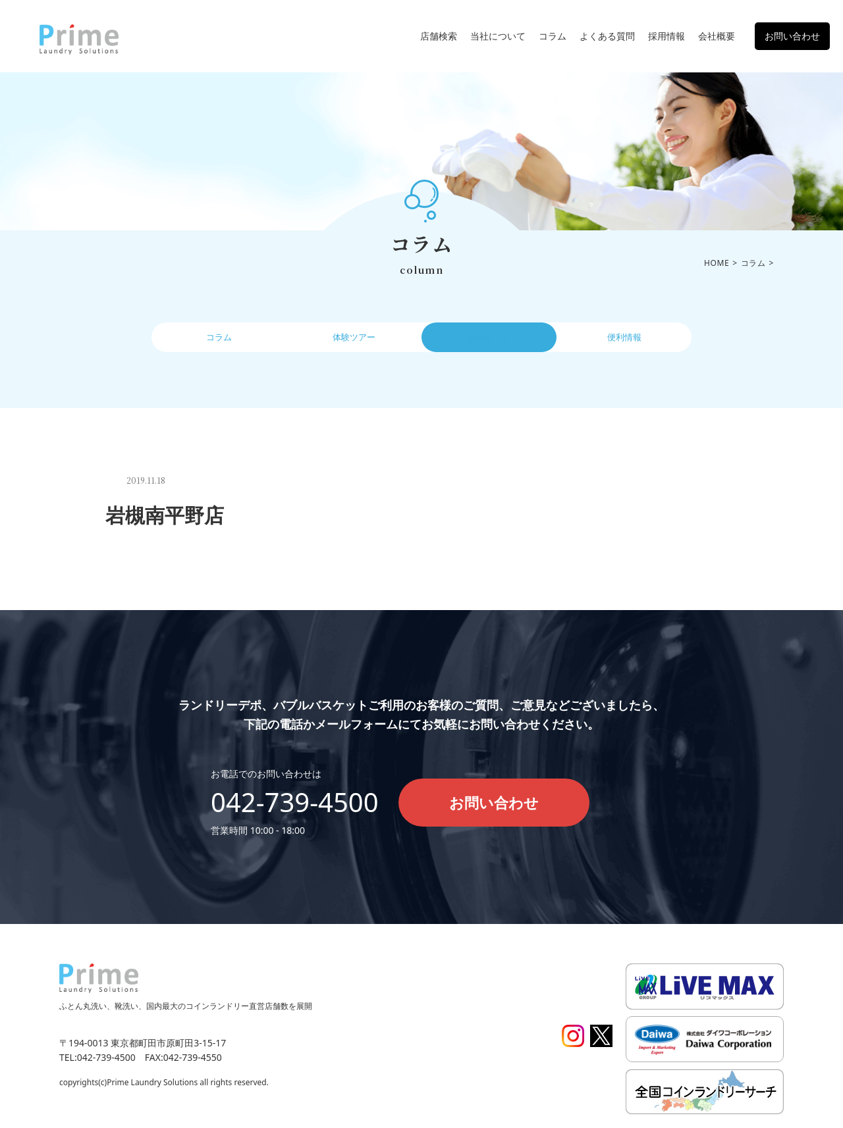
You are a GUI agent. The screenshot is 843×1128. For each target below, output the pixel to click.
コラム (552, 36)
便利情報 (624, 340)
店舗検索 (438, 36)
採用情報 (666, 36)
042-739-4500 (295, 802)
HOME (716, 263)
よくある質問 (607, 36)
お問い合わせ (792, 36)
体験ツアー (354, 340)
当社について (498, 36)
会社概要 (716, 36)
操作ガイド (489, 340)
